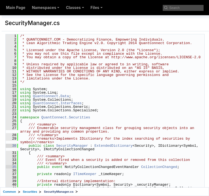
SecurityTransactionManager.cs (53, 158)
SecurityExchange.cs (44, 71)
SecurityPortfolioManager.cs (51, 123)
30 (77, 181)
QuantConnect (112, 127)
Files (97, 7)
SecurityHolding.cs (43, 88)
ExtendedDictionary (106, 184)
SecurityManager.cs (44, 105)
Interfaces (137, 135)
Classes (75, 7)
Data (131, 127)
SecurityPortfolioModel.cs (48, 132)
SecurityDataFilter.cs (44, 27)
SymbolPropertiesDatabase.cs (52, 175)
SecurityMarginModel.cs (47, 114)
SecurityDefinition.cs (44, 44)
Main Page (15, 7)
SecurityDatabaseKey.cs (47, 18)
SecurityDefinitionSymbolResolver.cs (58, 53)
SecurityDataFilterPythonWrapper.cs (57, 36)
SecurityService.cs (43, 149)
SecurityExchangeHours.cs (50, 79)
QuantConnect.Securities (132, 149)
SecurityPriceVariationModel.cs (53, 140)
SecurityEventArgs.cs (45, 62)
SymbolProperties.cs (44, 166)
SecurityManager (138, 181)
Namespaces (45, 7)
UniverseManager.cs (44, 184)
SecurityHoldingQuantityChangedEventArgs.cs (66, 97)
